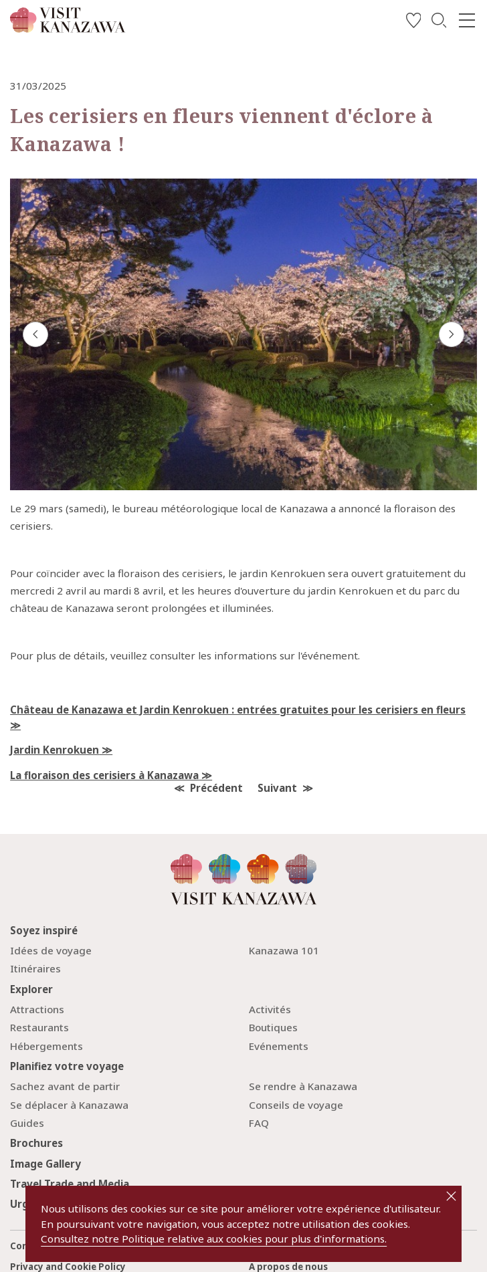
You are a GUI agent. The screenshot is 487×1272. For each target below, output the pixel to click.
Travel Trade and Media (69, 1183)
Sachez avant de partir (65, 1086)
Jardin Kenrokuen (54, 749)
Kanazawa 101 (284, 950)
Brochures (36, 1143)
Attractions (37, 1009)
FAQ (259, 1123)
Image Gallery (45, 1163)
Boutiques (273, 1027)
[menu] (466, 20)
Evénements (278, 1046)
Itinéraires (35, 968)
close (451, 1196)
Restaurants (39, 1027)
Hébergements (46, 1046)
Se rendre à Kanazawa (303, 1086)
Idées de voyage (51, 950)
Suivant (277, 788)
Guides (27, 1123)
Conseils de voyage (296, 1104)
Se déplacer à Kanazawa (69, 1104)
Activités (270, 1009)
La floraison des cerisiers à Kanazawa (104, 775)
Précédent (216, 788)
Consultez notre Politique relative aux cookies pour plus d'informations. (214, 1238)
